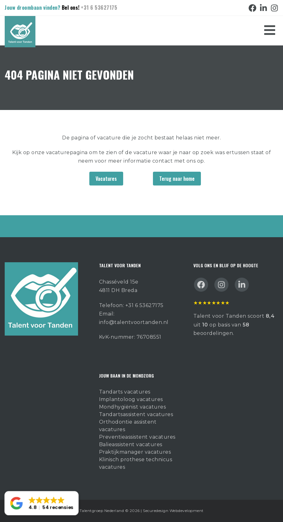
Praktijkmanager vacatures (135, 452)
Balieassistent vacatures (130, 444)
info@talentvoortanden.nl (134, 322)
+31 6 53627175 (99, 7)
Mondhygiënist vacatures (132, 407)
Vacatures (106, 178)
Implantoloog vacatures (131, 399)
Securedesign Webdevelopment (173, 510)
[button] (41, 503)
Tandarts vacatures (124, 392)
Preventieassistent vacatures (137, 437)
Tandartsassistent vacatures (136, 414)
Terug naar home (177, 178)
